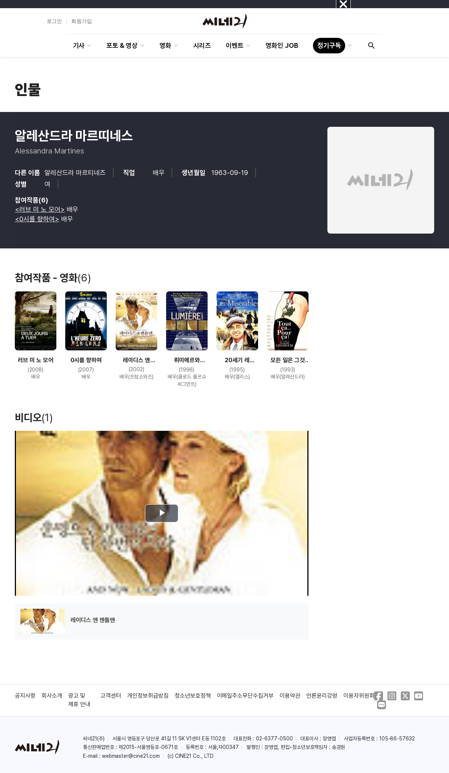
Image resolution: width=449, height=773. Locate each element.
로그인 (54, 21)
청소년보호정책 (193, 695)
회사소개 (52, 695)
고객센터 (110, 695)
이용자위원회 (358, 695)
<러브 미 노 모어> (40, 209)
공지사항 (25, 695)
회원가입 (81, 21)
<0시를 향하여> (37, 219)
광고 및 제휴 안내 (79, 699)
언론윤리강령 (321, 695)
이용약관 (290, 695)
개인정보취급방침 (148, 695)
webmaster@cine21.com (131, 756)
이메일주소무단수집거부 (245, 695)
